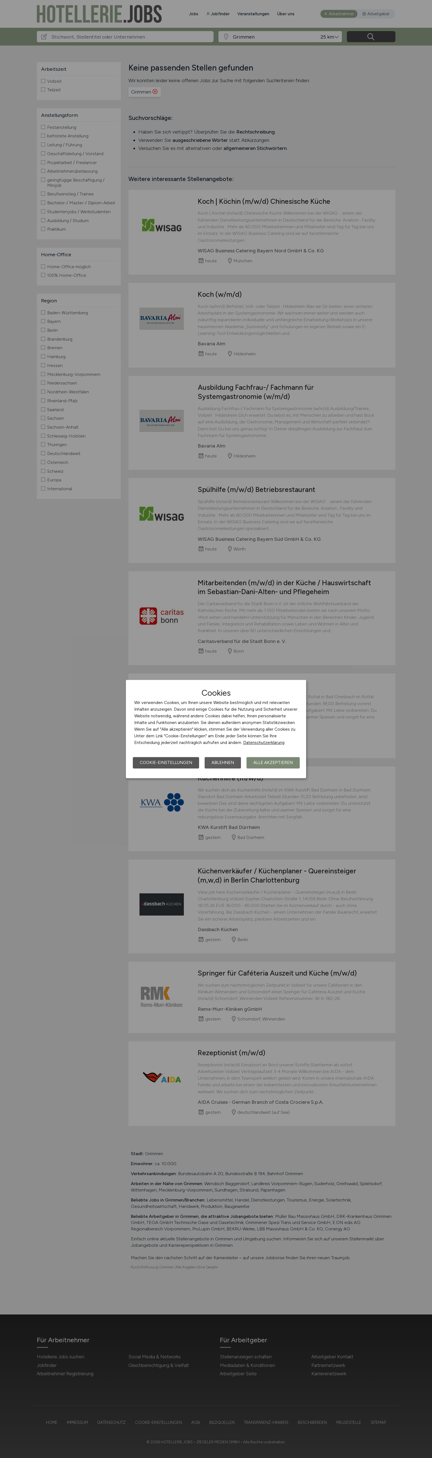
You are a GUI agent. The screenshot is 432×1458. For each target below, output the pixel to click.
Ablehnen (223, 762)
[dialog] (216, 729)
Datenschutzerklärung (263, 742)
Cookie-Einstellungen (166, 762)
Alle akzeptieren (273, 762)
